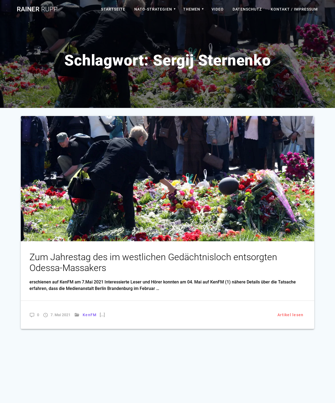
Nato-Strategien (153, 9)
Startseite (113, 9)
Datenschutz (247, 9)
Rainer (37, 9)
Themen (191, 9)
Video (218, 9)
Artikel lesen (290, 315)
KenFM (89, 315)
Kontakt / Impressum (294, 9)
